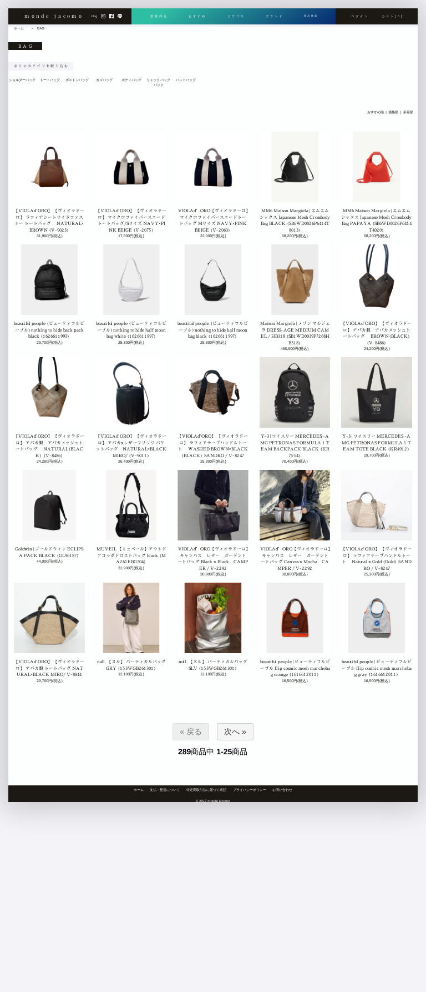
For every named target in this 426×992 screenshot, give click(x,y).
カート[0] (392, 16)
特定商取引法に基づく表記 (206, 789)
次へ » (235, 731)
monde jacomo (53, 16)
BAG (40, 28)
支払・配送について (165, 789)
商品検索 (309, 16)
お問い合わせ (282, 789)
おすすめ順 (375, 112)
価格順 (394, 112)
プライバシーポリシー (249, 789)
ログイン (360, 16)
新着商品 (159, 16)
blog (94, 17)
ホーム (19, 28)
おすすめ (196, 16)
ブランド (272, 16)
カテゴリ (234, 16)
